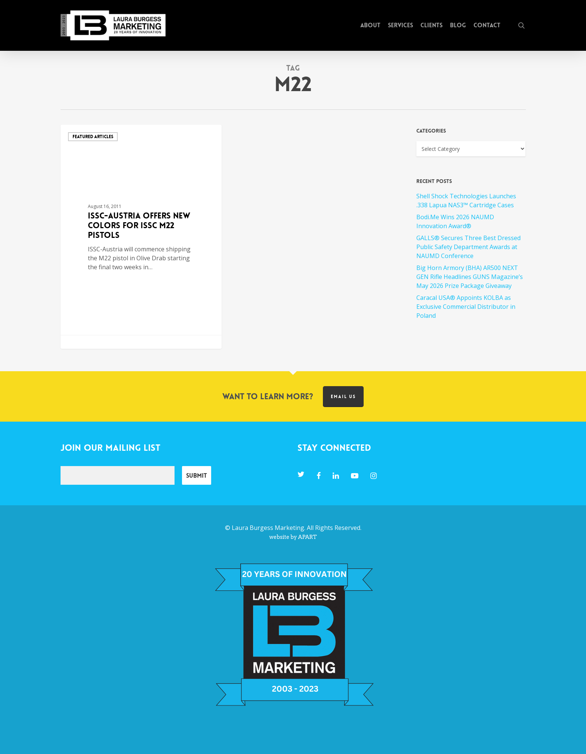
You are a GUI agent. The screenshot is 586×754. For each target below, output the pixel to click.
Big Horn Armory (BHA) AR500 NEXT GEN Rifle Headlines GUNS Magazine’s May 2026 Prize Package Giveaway (469, 277)
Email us (343, 397)
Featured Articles (93, 137)
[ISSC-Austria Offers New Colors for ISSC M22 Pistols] (141, 237)
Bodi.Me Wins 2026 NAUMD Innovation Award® (455, 221)
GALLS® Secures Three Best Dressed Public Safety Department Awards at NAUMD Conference (468, 247)
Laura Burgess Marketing (268, 528)
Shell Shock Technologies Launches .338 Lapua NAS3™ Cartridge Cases (466, 200)
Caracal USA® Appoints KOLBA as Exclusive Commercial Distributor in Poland (465, 307)
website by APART (293, 537)
